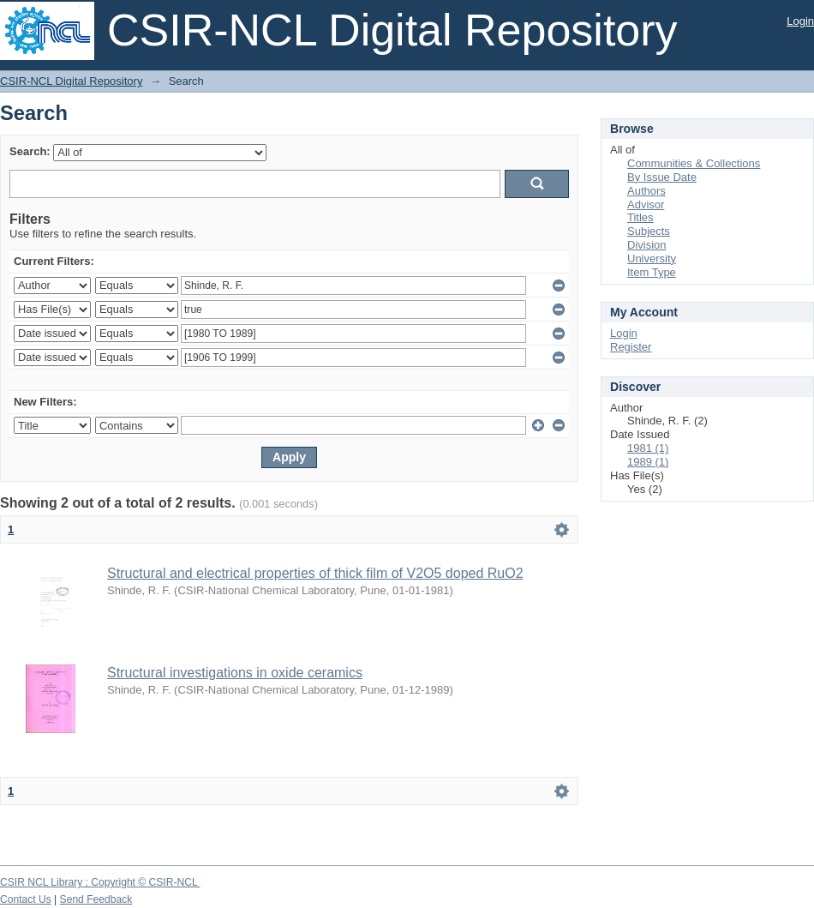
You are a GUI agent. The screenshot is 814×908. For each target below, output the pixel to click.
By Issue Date (662, 177)
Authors (646, 190)
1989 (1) (647, 461)
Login (800, 21)
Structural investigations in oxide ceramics (234, 672)
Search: (30, 151)
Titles (640, 217)
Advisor (645, 204)
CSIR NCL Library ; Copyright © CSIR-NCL (100, 882)
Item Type (651, 272)
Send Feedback (96, 899)
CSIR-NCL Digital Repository (71, 81)
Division (647, 244)
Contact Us (25, 899)
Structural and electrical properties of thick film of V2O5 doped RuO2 (315, 573)
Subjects (648, 231)
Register (630, 346)
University (651, 258)
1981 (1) (647, 448)
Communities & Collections (693, 163)
